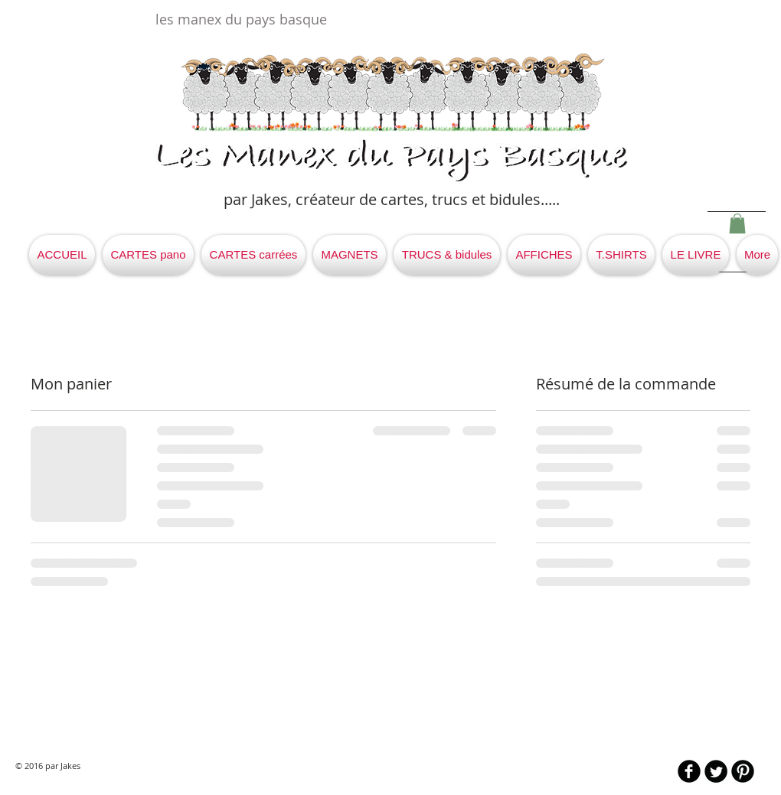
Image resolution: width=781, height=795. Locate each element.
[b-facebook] (689, 771)
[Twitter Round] (715, 771)
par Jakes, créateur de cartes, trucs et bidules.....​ (392, 199)
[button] (737, 223)
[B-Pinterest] (742, 771)
